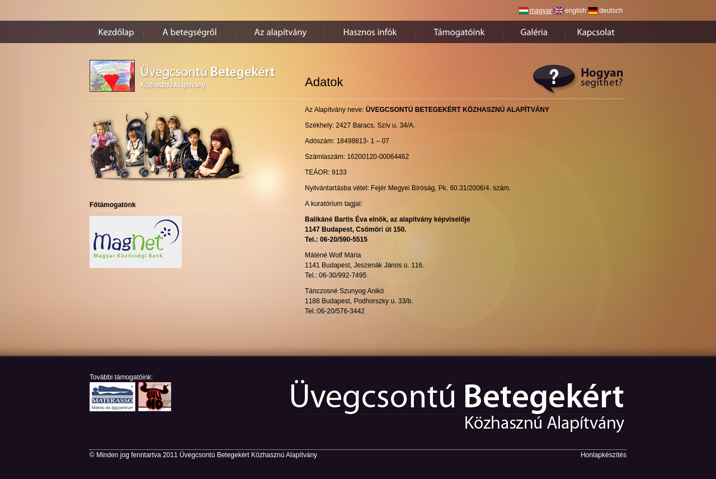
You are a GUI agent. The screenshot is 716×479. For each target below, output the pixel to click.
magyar (541, 11)
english (575, 11)
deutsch (611, 11)
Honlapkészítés (603, 455)
